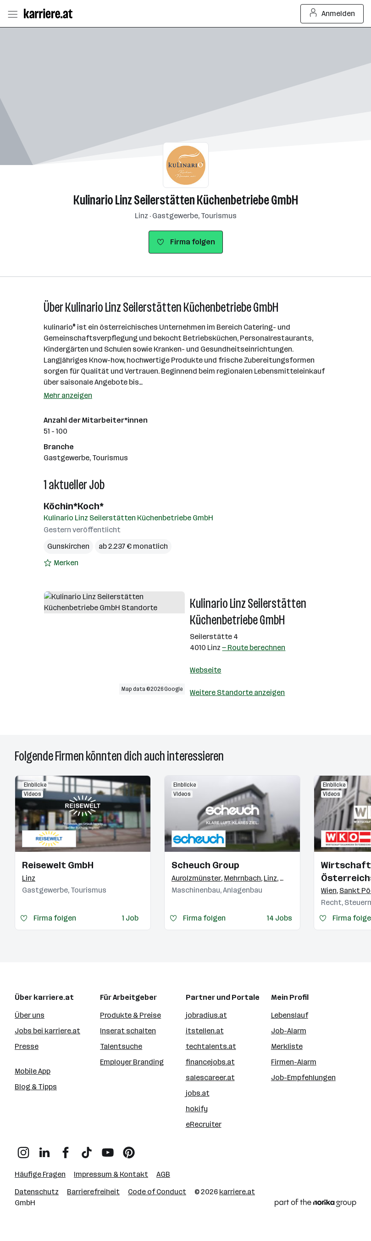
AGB (163, 1174)
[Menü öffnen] (12, 13)
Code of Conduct (157, 1191)
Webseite (205, 670)
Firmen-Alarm (293, 1062)
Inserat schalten (128, 1030)
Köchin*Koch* (74, 506)
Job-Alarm (288, 1030)
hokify (197, 1108)
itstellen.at (205, 1030)
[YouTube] (107, 1149)
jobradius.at (206, 1015)
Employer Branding (132, 1062)
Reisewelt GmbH (58, 865)
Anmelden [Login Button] (332, 13)
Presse (27, 1046)
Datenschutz (37, 1191)
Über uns (29, 1015)
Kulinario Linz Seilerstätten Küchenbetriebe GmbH (185, 200)
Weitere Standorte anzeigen (237, 692)
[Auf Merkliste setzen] (61, 562)
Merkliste (287, 1046)
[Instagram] (23, 1149)
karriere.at (237, 1191)
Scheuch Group (205, 865)
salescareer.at (210, 1077)
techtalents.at (211, 1046)
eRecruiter (203, 1124)
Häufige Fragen (40, 1174)
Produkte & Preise (130, 1015)
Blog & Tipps (36, 1086)
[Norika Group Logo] (315, 1204)
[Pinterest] (129, 1149)
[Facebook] (65, 1149)
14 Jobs (279, 918)
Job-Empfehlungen (303, 1077)
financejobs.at (210, 1062)
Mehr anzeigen (68, 395)
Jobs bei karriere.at (47, 1030)
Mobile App (32, 1071)
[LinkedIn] (44, 1149)
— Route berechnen (253, 647)
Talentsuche (121, 1046)
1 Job (130, 918)
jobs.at (198, 1093)
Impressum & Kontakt (111, 1174)
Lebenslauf (289, 1015)
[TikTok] (86, 1149)
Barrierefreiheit (93, 1191)
